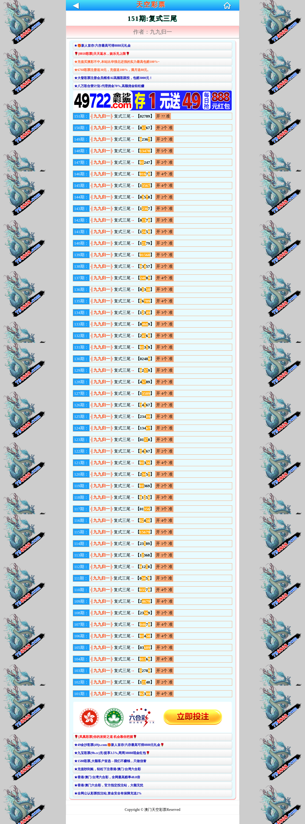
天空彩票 (151, 4)
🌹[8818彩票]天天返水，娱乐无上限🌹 (101, 53)
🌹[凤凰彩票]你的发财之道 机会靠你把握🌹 (105, 737)
